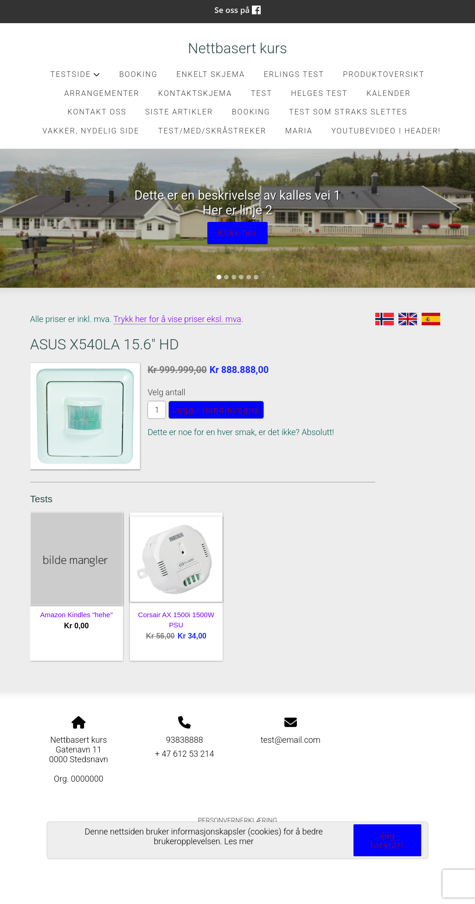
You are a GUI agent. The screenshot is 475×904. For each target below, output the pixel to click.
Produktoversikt (383, 74)
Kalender (388, 93)
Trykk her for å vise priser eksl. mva (177, 319)
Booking (138, 74)
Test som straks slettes (348, 111)
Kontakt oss (97, 111)
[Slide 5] (248, 277)
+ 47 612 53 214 (184, 754)
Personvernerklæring (237, 821)
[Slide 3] (233, 277)
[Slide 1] (219, 277)
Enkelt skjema (210, 74)
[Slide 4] (241, 277)
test (261, 93)
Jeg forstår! (387, 840)
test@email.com (291, 740)
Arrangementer (101, 93)
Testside (76, 77)
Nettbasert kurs (237, 48)
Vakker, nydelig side (91, 130)
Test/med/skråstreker (212, 130)
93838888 (184, 740)
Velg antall (167, 392)
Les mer (239, 841)
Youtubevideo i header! (386, 130)
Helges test (319, 93)
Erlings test (294, 74)
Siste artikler (179, 111)
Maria (299, 130)
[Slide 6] (256, 277)
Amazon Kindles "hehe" (76, 615)
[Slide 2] (226, 277)
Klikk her (237, 233)
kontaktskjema (195, 93)
